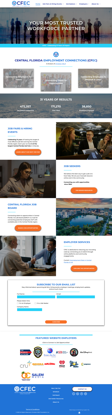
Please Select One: (23, 301)
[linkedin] (77, 393)
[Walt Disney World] (86, 352)
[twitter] (73, 393)
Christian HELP (60, 64)
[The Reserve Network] (26, 352)
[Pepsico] (86, 364)
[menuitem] (37, 3)
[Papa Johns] (50, 364)
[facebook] (81, 393)
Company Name (23, 307)
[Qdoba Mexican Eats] (38, 364)
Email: (59, 294)
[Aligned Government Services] (62, 352)
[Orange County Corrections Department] (38, 352)
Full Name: (21, 294)
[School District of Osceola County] (74, 352)
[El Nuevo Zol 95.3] (74, 364)
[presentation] (29, 316)
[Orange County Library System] (26, 376)
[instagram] (85, 393)
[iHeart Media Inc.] (62, 364)
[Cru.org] (26, 364)
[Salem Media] (38, 376)
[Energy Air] (50, 352)
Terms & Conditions (33, 409)
